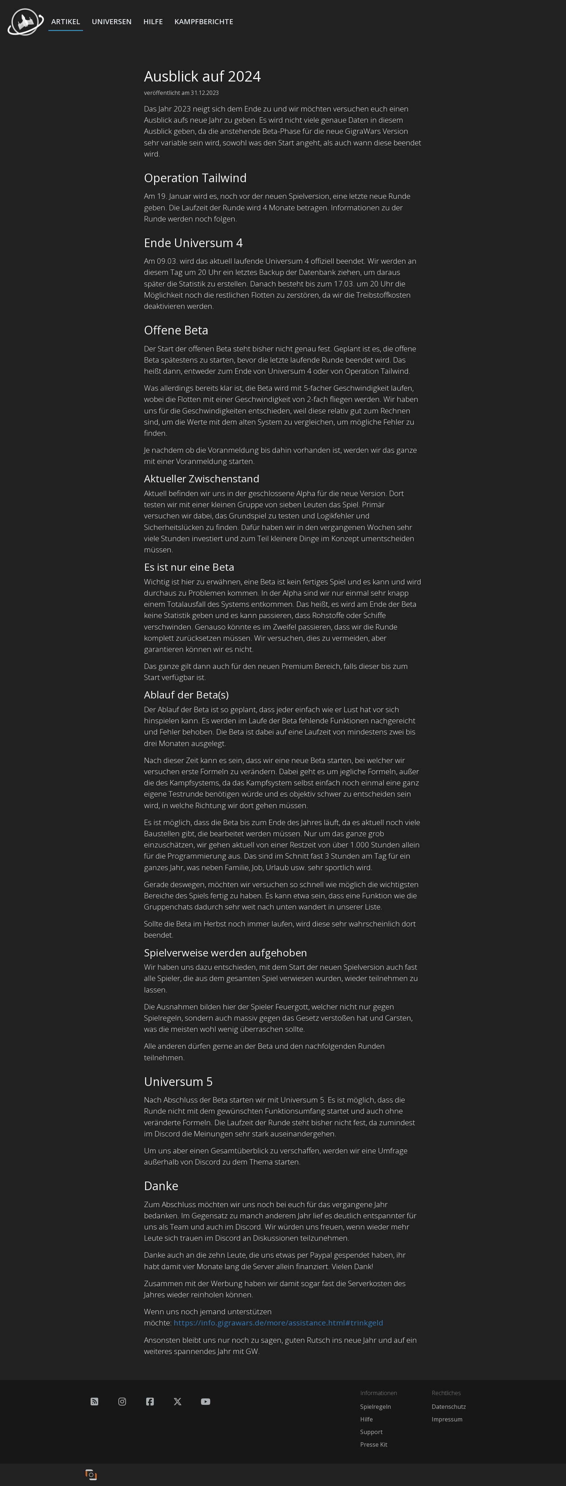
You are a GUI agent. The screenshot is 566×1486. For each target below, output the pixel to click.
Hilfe (153, 21)
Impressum (447, 1419)
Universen (112, 21)
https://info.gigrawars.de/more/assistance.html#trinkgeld (278, 1323)
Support (371, 1432)
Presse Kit (373, 1444)
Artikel (65, 21)
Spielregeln (375, 1407)
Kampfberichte (203, 21)
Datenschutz (449, 1407)
